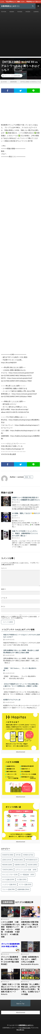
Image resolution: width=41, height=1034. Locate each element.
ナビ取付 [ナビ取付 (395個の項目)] (21, 879)
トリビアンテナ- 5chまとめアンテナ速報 (18, 629)
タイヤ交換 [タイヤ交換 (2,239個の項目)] (8, 879)
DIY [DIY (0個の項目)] (18, 855)
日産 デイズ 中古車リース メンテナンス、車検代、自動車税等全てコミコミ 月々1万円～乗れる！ (25, 533)
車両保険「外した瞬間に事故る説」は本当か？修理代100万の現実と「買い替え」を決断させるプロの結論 (30, 989)
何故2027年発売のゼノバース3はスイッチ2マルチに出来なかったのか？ (21, 636)
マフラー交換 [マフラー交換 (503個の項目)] (25, 884)
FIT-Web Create (25, 1028)
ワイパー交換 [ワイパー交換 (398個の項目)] (8, 889)
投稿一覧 (28, 477)
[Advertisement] (20, 36)
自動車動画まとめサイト (26, 1025)
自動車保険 (16, 75)
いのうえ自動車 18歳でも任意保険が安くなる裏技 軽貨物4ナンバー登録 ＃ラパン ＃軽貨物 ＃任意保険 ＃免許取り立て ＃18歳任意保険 (10, 929)
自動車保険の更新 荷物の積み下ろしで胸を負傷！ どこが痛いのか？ (29, 924)
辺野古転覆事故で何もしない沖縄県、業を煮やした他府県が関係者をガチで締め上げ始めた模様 (21, 651)
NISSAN (12, 11)
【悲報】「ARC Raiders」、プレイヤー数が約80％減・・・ (19, 669)
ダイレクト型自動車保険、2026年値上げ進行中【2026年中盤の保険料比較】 (10, 960)
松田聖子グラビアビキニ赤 (11, 700)
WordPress (20, 1029)
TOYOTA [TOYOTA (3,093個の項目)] (7, 870)
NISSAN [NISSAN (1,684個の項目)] (7, 865)
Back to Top (20, 1003)
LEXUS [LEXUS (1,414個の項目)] (6, 860)
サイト (3, 606)
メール (4, 598)
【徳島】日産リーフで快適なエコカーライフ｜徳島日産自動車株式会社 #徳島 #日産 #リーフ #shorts (10, 989)
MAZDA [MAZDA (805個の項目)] (18, 860)
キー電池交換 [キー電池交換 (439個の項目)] (27, 874)
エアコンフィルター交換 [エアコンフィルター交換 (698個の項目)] (25, 870)
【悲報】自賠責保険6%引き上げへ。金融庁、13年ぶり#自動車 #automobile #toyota (30, 960)
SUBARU (36, 11)
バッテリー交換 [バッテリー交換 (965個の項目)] (9, 884)
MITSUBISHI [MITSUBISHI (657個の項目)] (31, 860)
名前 (3, 589)
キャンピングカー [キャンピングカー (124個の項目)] (9, 874)
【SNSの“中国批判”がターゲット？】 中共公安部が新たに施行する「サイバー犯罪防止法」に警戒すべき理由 (21, 685)
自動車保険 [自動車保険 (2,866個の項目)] (23, 889)
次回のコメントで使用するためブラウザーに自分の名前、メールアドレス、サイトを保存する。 (20, 617)
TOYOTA (3, 11)
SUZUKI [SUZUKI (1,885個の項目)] (32, 865)
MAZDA (28, 11)
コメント (4, 568)
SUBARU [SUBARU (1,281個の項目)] (20, 865)
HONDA (19, 11)
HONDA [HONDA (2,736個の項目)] (28, 855)
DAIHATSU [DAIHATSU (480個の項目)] (7, 855)
